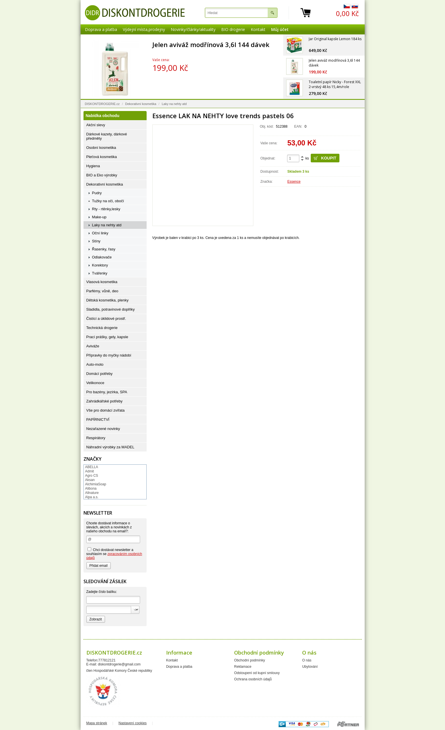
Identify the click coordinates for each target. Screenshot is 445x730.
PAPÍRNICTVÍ (98, 419)
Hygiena (93, 166)
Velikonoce (95, 383)
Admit (89, 471)
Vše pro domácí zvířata (105, 410)
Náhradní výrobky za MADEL (110, 447)
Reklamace (242, 667)
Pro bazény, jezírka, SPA (106, 392)
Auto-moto (95, 364)
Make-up (99, 217)
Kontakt (258, 29)
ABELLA (91, 467)
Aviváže (92, 346)
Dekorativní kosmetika (140, 104)
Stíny (96, 241)
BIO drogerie (233, 29)
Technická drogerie (102, 328)
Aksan (90, 480)
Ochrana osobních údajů (253, 679)
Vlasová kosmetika (101, 282)
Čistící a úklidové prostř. (106, 318)
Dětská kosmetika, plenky (107, 300)
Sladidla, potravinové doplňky (110, 309)
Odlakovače (102, 257)
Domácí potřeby (99, 373)
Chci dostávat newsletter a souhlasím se (114, 553)
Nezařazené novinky (103, 429)
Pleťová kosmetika (101, 157)
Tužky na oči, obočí (108, 201)
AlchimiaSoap (95, 484)
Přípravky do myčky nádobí (108, 355)
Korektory (100, 265)
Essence (293, 182)
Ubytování (310, 667)
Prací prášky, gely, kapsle (107, 337)
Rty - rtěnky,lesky (106, 209)
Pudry (97, 193)
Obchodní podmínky (249, 660)
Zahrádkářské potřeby (104, 401)
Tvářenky (99, 273)
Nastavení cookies (132, 723)
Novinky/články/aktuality (193, 29)
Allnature (92, 493)
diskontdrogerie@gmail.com (119, 664)
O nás (306, 660)
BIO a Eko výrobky (101, 175)
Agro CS (91, 476)
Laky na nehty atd (174, 104)
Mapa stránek (96, 723)
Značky (92, 459)
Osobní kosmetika (101, 147)
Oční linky (100, 233)
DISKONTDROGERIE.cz (102, 104)
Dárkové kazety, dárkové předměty (106, 136)
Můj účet (280, 29)
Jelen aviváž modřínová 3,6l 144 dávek (210, 44)
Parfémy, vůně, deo (102, 291)
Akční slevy (95, 125)
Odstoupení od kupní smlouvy (257, 673)
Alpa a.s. (92, 497)
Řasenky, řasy (103, 249)
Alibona (91, 488)
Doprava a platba (101, 29)
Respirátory (95, 438)
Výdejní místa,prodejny (144, 29)
